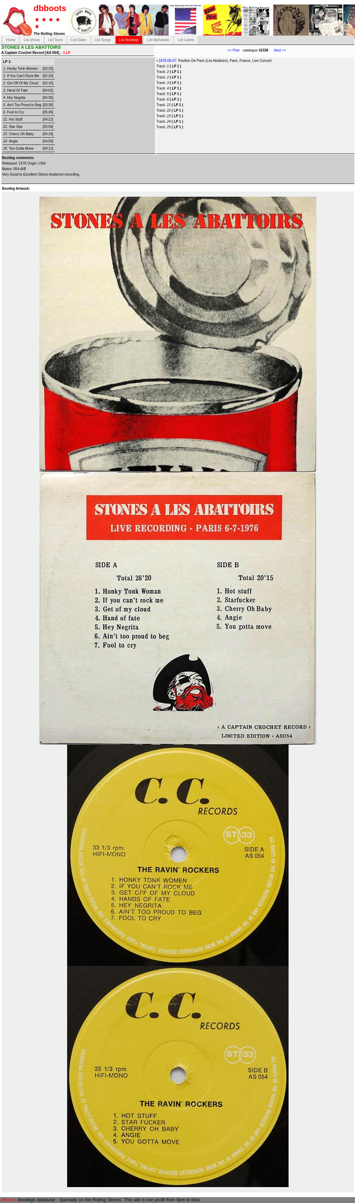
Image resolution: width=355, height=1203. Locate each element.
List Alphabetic (158, 40)
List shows (32, 40)
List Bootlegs (129, 40)
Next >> (277, 50)
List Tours (55, 40)
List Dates (78, 40)
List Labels (186, 40)
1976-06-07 (167, 61)
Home (11, 40)
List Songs (103, 40)
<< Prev (234, 50)
